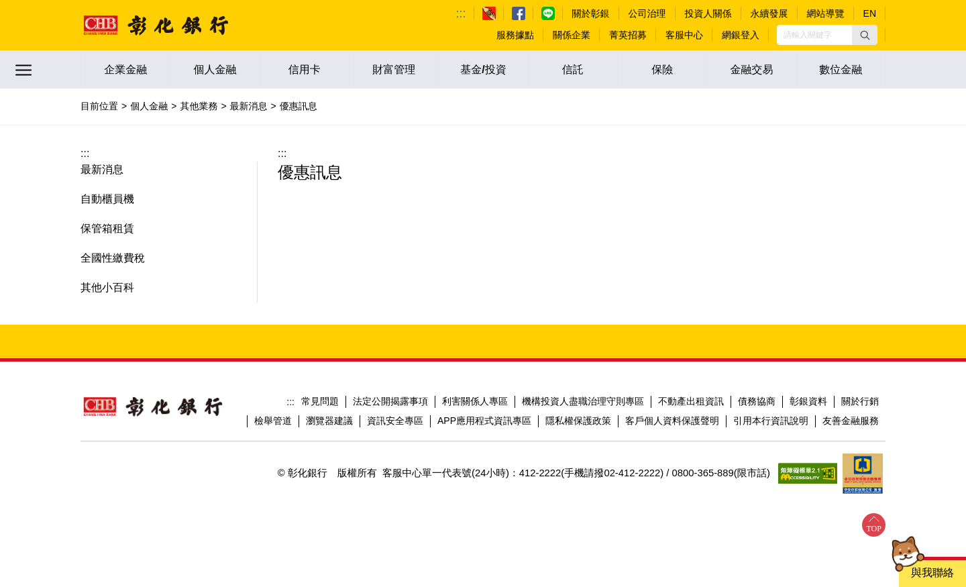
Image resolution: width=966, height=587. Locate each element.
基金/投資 (483, 69)
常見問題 (320, 401)
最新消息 (249, 106)
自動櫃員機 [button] (107, 199)
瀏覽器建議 (329, 420)
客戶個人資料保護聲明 (672, 420)
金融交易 (751, 69)
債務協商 (756, 401)
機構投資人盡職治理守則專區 (583, 401)
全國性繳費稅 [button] (112, 258)
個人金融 (214, 69)
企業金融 (125, 69)
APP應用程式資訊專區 (484, 420)
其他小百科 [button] (107, 287)
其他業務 (198, 106)
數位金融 (840, 69)
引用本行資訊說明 (770, 420)
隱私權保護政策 (578, 420)
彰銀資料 (808, 401)
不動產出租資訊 (691, 401)
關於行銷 (860, 401)
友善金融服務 (850, 420)
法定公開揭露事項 (390, 401)
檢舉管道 (273, 420)
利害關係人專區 (475, 401)
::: (461, 13)
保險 (662, 69)
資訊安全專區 (395, 420)
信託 (573, 69)
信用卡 (304, 69)
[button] (864, 35)
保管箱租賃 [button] (107, 228)
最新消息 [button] (101, 169)
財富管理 (393, 69)
